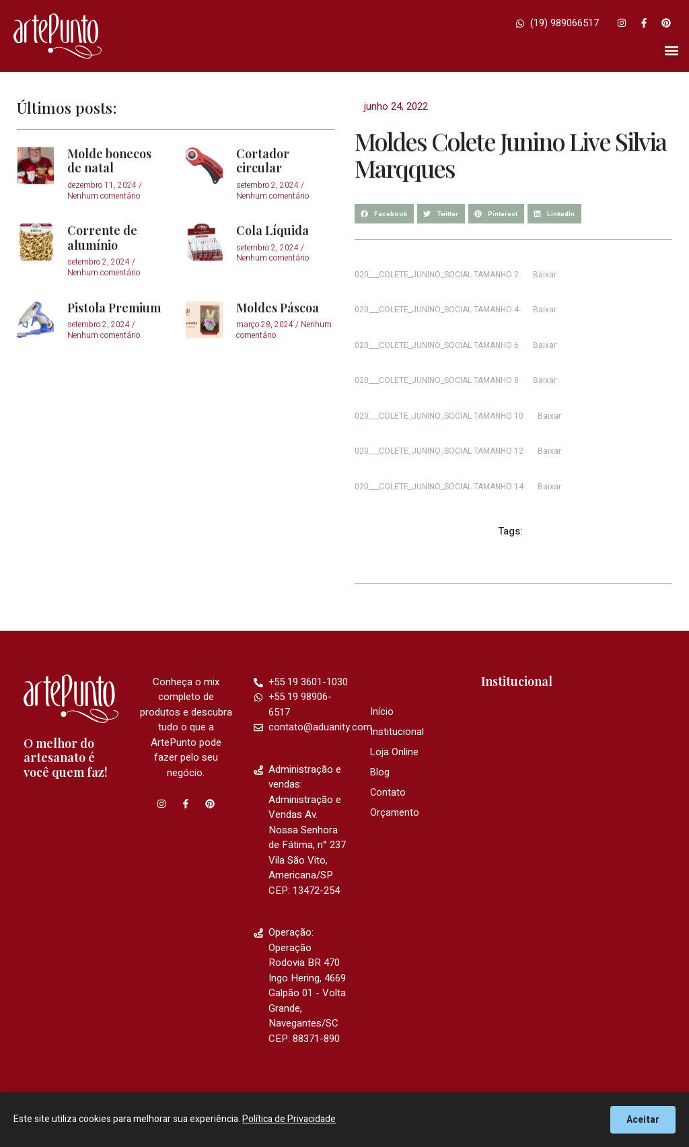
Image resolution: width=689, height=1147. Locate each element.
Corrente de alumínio (102, 263)
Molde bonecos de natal (109, 186)
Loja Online (394, 752)
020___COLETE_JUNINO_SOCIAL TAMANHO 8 (437, 380)
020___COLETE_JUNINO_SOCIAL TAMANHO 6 (437, 345)
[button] (671, 50)
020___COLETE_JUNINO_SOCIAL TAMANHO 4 (437, 310)
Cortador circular (262, 186)
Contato (388, 793)
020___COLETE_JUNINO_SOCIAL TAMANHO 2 (437, 275)
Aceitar (642, 1120)
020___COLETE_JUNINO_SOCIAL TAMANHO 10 (439, 416)
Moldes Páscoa (277, 333)
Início (382, 712)
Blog (380, 772)
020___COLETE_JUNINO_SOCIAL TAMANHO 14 (439, 487)
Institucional (397, 732)
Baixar (544, 275)
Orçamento (395, 813)
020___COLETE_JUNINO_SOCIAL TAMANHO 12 (439, 451)
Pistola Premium (114, 333)
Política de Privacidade (289, 1119)
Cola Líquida (272, 256)
